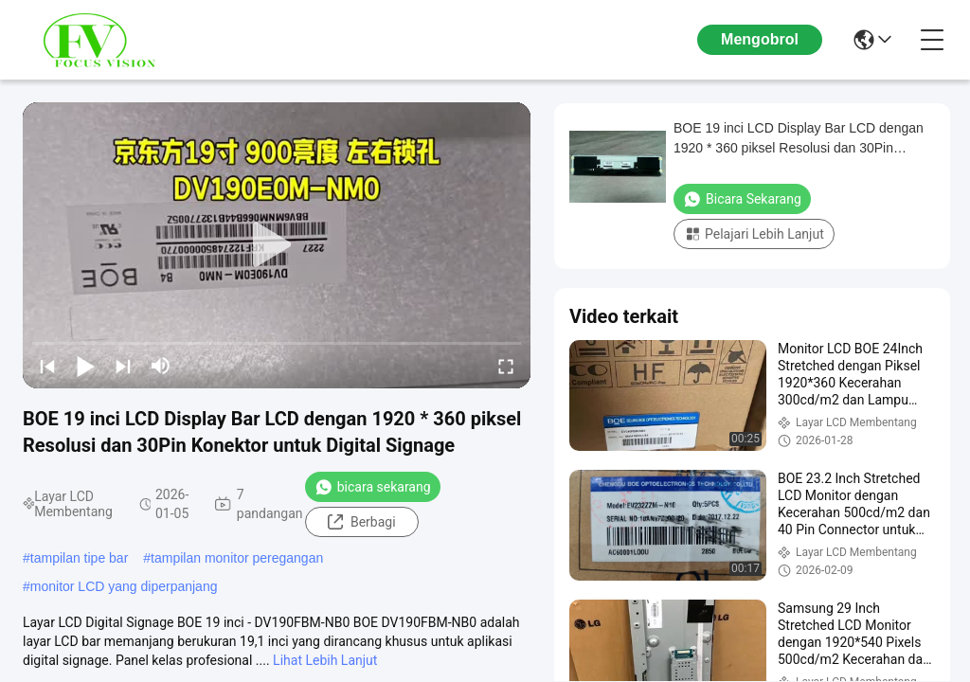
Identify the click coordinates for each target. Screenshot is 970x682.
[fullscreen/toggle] (506, 365)
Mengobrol (760, 39)
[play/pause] (85, 365)
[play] (276, 245)
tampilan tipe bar (79, 557)
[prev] (47, 365)
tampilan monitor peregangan (237, 557)
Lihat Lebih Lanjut (325, 660)
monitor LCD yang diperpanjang (124, 586)
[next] (123, 365)
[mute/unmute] (161, 365)
